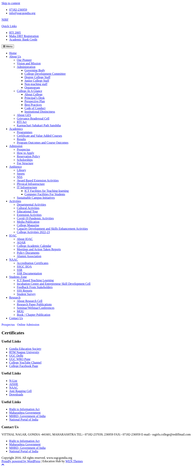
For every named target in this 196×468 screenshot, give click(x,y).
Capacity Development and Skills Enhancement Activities (52, 228)
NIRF (5, 19)
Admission (15, 146)
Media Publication (28, 221)
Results (21, 139)
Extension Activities (29, 215)
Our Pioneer (24, 60)
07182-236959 (18, 9)
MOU (20, 311)
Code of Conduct (34, 108)
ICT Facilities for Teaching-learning (46, 190)
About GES (24, 115)
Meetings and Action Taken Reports (39, 249)
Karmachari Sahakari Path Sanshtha (39, 125)
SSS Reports (24, 290)
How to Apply (25, 153)
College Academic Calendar (34, 245)
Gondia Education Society (25, 348)
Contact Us (16, 318)
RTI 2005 (15, 32)
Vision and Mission (29, 63)
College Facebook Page (23, 366)
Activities (15, 201)
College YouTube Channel (25, 362)
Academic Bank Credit (23, 39)
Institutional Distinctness (39, 111)
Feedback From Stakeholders (35, 287)
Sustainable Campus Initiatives (36, 197)
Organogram (32, 87)
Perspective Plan (34, 101)
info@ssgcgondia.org (22, 13)
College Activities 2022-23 (33, 232)
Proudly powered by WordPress (21, 461)
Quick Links (9, 26)
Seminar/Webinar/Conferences (35, 307)
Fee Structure (25, 163)
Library (21, 170)
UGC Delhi (16, 355)
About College (33, 94)
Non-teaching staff (35, 84)
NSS (19, 177)
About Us (15, 56)
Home (13, 53)
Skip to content (11, 3)
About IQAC (25, 239)
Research (14, 297)
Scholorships (25, 159)
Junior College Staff (36, 80)
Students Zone (18, 276)
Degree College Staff (37, 77)
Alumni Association (29, 256)
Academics (16, 128)
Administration (26, 66)
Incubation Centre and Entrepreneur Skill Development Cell (54, 283)
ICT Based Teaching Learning (35, 280)
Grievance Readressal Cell (33, 118)
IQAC (13, 235)
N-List (13, 380)
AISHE (13, 384)
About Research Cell (29, 301)
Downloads (16, 394)
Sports (21, 173)
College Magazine (28, 225)
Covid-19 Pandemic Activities (35, 218)
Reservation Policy (28, 156)
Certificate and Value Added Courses (39, 135)
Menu (7, 46)
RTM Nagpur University (24, 352)
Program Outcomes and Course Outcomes (42, 142)
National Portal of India (23, 419)
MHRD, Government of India (27, 416)
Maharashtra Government (25, 412)
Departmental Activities (31, 204)
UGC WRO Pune (19, 359)
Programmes (24, 132)
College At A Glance (29, 91)
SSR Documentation (29, 273)
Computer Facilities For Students (44, 194)
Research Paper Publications (34, 304)
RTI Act (22, 122)
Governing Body (34, 70)
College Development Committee (45, 73)
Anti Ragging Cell (20, 391)
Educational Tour (27, 211)
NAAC (13, 259)
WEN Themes (74, 461)
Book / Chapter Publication (33, 314)
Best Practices (33, 104)
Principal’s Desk (34, 97)
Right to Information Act (24, 409)
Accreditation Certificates (32, 263)
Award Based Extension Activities (38, 180)
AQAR (21, 242)
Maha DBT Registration (24, 36)
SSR (19, 270)
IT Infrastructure (27, 187)
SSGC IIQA (24, 266)
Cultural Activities (28, 208)
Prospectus (23, 149)
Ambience (15, 166)
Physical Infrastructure (31, 184)
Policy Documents (28, 252)
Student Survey (26, 294)
